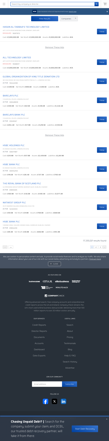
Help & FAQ (70, 355)
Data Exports (39, 355)
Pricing (70, 337)
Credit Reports (39, 325)
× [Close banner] (106, 419)
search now (72, 11)
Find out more (95, 259)
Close (55, 264)
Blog (70, 349)
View (101, 31)
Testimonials (70, 343)
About (70, 331)
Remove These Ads (54, 47)
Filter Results (44, 18)
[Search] (97, 4)
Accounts (39, 343)
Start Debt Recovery (85, 429)
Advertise (69, 368)
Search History (70, 361)
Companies (66, 18)
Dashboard (39, 349)
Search (70, 325)
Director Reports (39, 331)
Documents (39, 337)
